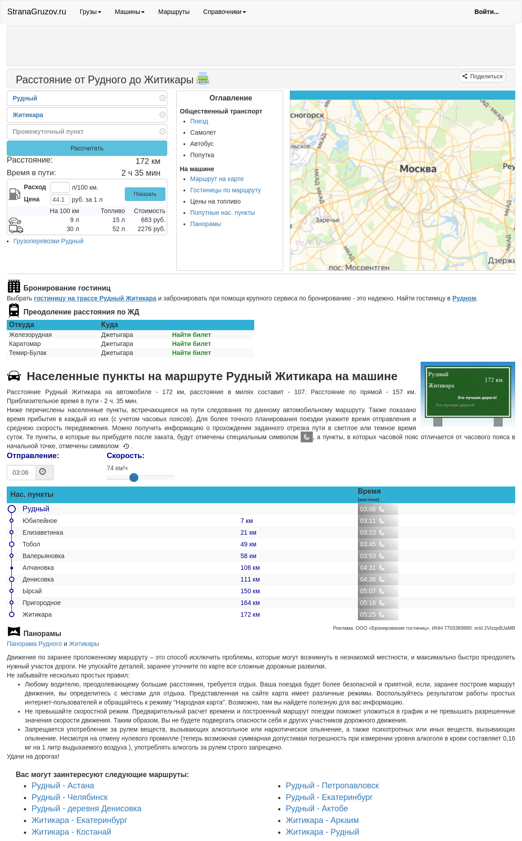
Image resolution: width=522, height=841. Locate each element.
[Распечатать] (203, 81)
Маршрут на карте (217, 178)
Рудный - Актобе (317, 809)
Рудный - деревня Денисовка (87, 809)
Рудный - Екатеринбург (329, 797)
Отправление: (33, 455)
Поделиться (486, 76)
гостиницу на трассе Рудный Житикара (95, 298)
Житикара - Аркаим (322, 820)
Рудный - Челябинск (70, 797)
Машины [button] (130, 11)
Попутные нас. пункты (222, 212)
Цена (31, 199)
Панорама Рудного (34, 643)
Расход (35, 187)
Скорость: (126, 455)
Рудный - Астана (63, 785)
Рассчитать (86, 148)
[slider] (133, 477)
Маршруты (174, 11)
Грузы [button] (90, 11)
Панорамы (205, 223)
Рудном (464, 298)
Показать (145, 194)
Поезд (199, 121)
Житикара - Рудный (322, 831)
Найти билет (191, 334)
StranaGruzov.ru (36, 11)
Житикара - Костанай (71, 831)
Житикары (84, 643)
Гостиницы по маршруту (225, 190)
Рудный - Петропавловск (332, 785)
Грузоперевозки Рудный (48, 241)
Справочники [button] (224, 11)
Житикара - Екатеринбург (80, 820)
